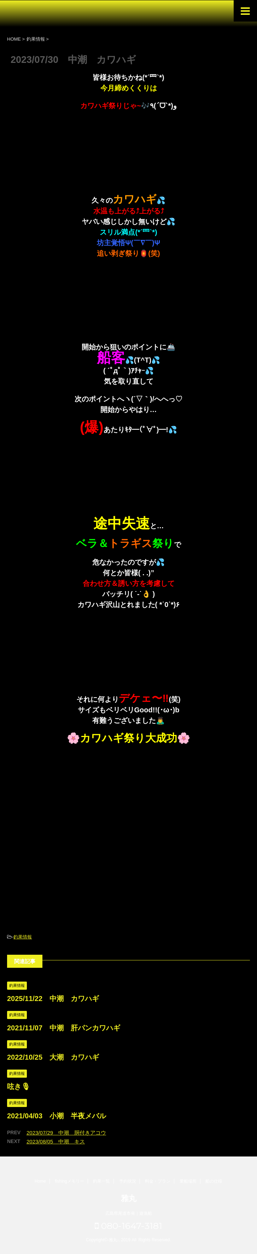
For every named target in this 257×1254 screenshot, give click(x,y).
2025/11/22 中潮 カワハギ (53, 998)
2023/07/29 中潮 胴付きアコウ (66, 1133)
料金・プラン (157, 1181)
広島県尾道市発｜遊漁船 (128, 1213)
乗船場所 (188, 1181)
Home (40, 1181)
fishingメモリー (69, 1181)
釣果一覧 (101, 1181)
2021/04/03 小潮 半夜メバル (56, 1116)
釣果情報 (22, 937)
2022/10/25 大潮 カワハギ (53, 1057)
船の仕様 (213, 1181)
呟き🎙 (18, 1086)
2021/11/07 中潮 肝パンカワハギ (63, 1028)
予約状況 (127, 1181)
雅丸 (128, 1198)
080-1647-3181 (128, 1225)
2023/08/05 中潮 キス (56, 1141)
